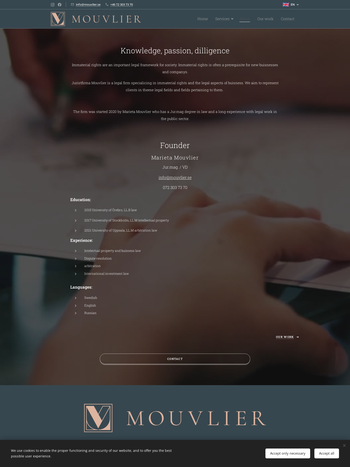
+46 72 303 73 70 (121, 4)
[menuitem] (211, 19)
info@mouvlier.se (88, 4)
